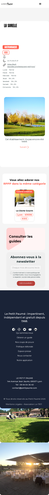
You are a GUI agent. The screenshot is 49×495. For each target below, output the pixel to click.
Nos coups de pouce (24, 342)
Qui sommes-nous (24, 333)
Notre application (24, 360)
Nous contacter (24, 356)
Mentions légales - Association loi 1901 (24, 404)
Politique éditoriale (24, 346)
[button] (39, 4)
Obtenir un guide (24, 337)
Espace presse (24, 351)
